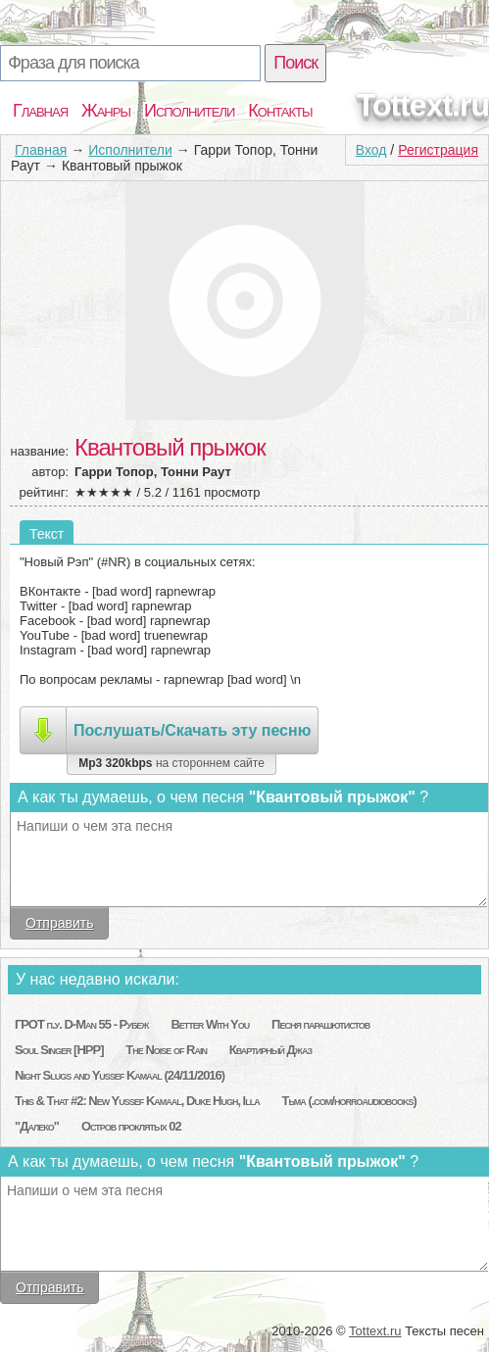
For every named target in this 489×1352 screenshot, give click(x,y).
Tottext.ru (423, 104)
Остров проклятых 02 (131, 1126)
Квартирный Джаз (270, 1049)
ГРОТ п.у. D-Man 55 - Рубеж (81, 1024)
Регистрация (438, 150)
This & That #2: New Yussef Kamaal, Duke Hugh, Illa (137, 1100)
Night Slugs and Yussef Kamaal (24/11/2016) (119, 1075)
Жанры (105, 111)
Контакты (280, 111)
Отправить (59, 923)
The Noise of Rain (166, 1049)
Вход (371, 150)
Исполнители (189, 111)
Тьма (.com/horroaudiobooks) (349, 1100)
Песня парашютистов (320, 1024)
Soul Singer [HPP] (59, 1049)
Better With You (210, 1024)
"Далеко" (37, 1126)
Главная (40, 111)
